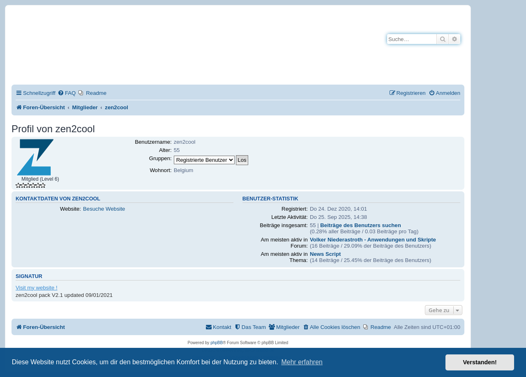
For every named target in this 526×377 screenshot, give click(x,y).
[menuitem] (67, 93)
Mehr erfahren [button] (302, 362)
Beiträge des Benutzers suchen (360, 225)
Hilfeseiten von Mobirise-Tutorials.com (137, 54)
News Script (325, 254)
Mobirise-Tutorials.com (142, 25)
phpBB (216, 342)
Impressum (102, 69)
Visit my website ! (37, 288)
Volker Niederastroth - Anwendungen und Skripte (373, 240)
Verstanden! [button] (480, 362)
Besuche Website (104, 209)
